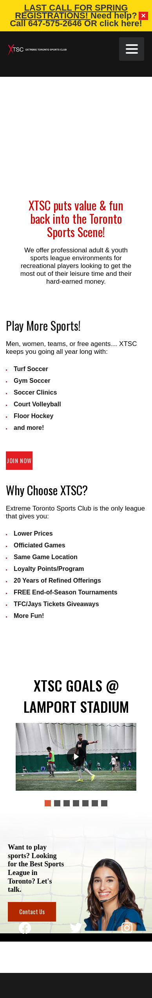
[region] (76, 872)
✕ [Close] (143, 16)
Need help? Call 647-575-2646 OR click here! (76, 19)
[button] (48, 803)
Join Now (19, 460)
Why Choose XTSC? (47, 490)
